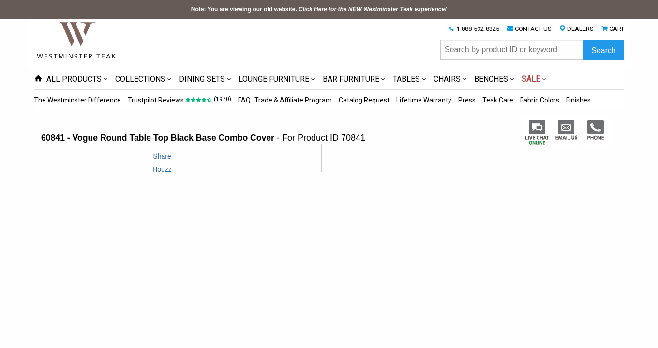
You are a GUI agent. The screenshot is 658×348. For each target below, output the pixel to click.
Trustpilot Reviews (156, 100)
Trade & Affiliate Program (293, 100)
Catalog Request (364, 100)
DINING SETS (202, 79)
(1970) (222, 99)
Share (162, 156)
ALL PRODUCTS (74, 79)
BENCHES (491, 79)
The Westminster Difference (77, 100)
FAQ (244, 100)
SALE (531, 79)
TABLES (406, 79)
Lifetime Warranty (423, 100)
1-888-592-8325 (477, 28)
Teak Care (497, 100)
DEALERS (580, 28)
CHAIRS (447, 79)
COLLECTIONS (140, 79)
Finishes (578, 100)
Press (467, 100)
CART (616, 28)
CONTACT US (533, 28)
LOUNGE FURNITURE (274, 79)
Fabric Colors (539, 100)
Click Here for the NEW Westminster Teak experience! (373, 9)
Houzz (162, 169)
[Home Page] (77, 40)
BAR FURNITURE (351, 79)
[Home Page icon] (38, 79)
